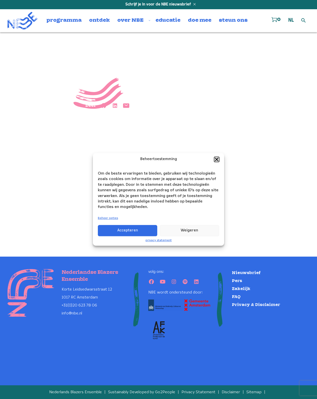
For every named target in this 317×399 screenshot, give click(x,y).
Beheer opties (108, 218)
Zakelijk (241, 289)
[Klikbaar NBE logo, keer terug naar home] (22, 20)
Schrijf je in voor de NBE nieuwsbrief (158, 4)
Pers (237, 281)
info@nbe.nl (72, 313)
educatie (168, 20)
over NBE (130, 20)
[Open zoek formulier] (304, 21)
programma (64, 20)
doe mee (199, 20)
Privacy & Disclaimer (256, 305)
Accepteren (127, 230)
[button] (216, 159)
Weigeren (189, 230)
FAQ (236, 297)
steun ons (233, 20)
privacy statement (159, 240)
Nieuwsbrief (246, 273)
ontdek (99, 20)
